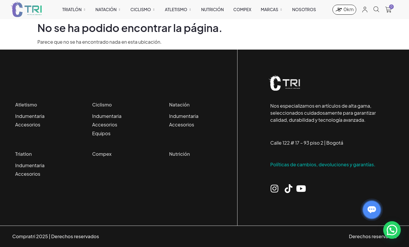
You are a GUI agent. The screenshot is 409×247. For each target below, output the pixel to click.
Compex (101, 154)
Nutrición (179, 154)
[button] (392, 230)
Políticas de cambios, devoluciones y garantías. (323, 164)
